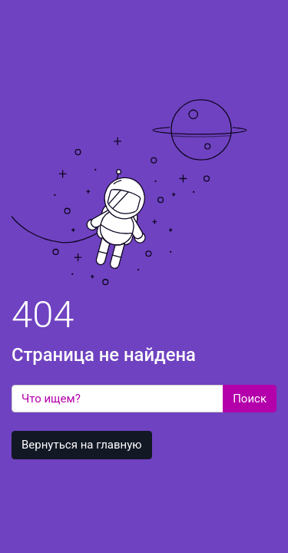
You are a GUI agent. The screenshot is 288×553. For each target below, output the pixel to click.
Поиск (249, 399)
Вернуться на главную (82, 445)
